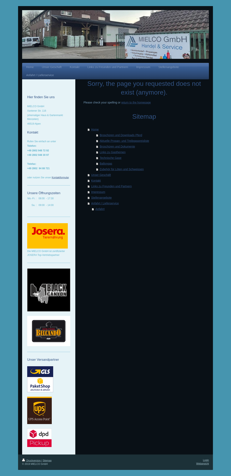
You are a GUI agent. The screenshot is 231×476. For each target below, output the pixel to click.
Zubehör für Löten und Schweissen (122, 169)
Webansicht (202, 463)
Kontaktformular (60, 177)
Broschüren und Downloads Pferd (121, 135)
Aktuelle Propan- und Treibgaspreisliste (124, 140)
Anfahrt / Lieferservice (105, 203)
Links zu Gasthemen (113, 152)
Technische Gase (110, 157)
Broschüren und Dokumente (117, 146)
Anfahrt (100, 209)
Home (95, 129)
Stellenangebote (101, 197)
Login (206, 460)
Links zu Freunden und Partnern (111, 186)
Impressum (98, 192)
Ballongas (106, 163)
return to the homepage (136, 102)
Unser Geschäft (101, 175)
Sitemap (47, 460)
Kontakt (96, 180)
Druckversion (31, 460)
